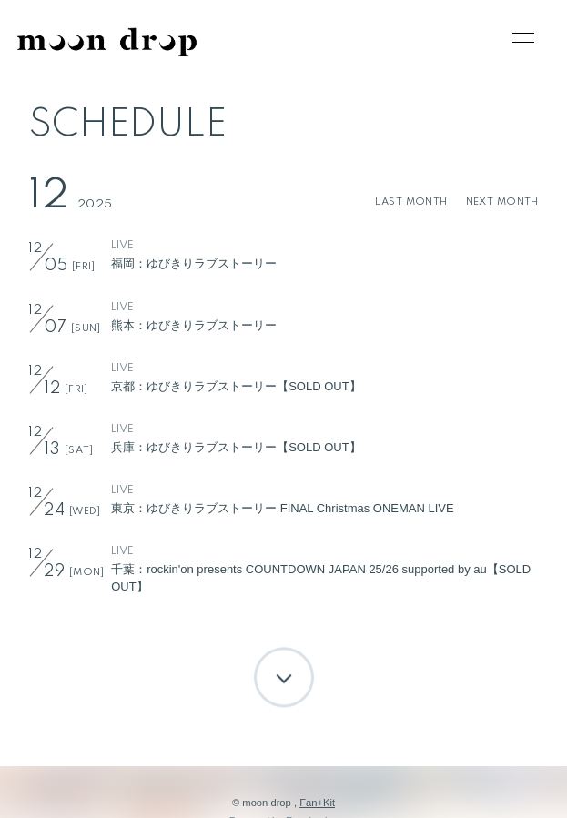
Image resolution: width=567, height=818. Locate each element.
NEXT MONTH (502, 202)
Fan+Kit (317, 802)
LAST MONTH (411, 202)
